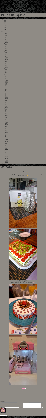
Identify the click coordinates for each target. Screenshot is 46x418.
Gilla (23, 388)
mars (5, 36)
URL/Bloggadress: (2, 408)
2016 (4, 108)
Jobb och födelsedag (6, 167)
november (6, 50)
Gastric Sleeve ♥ (6, 24)
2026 (4, 32)
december (6, 42)
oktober (6, 41)
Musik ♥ (5, 27)
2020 (4, 74)
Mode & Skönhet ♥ (6, 26)
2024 (4, 43)
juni (5, 38)
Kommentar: (21, 408)
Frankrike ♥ (5, 22)
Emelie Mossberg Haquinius (12, 15)
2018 (4, 91)
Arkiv (2, 31)
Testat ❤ (5, 29)
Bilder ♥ (5, 20)
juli (5, 39)
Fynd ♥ (4, 23)
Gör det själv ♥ (5, 25)
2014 (4, 125)
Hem (2, 19)
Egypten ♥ (5, 21)
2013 (4, 133)
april (5, 37)
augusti (6, 48)
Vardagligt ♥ (4, 387)
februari (6, 33)
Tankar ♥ (5, 28)
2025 (4, 34)
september (6, 40)
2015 (4, 116)
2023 (4, 51)
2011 (4, 150)
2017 (4, 99)
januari (6, 35)
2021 (4, 68)
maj (5, 46)
